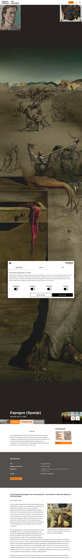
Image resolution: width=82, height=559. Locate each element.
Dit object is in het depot (47, 458)
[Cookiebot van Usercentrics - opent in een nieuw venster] (66, 263)
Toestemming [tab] (19, 267)
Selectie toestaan (40, 295)
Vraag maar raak (26, 407)
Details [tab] (41, 267)
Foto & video (39, 407)
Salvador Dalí (15, 401)
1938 (24, 401)
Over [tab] (63, 267)
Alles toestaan (62, 295)
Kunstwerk (15, 407)
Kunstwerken (6, 8)
